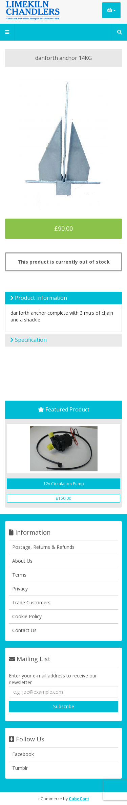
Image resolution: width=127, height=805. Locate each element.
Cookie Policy (27, 616)
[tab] (63, 298)
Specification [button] (28, 339)
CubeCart (79, 799)
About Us (22, 561)
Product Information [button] (38, 297)
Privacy (20, 588)
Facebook (23, 754)
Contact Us (24, 630)
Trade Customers (31, 602)
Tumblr (20, 768)
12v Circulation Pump (63, 484)
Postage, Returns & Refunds (43, 547)
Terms (19, 575)
